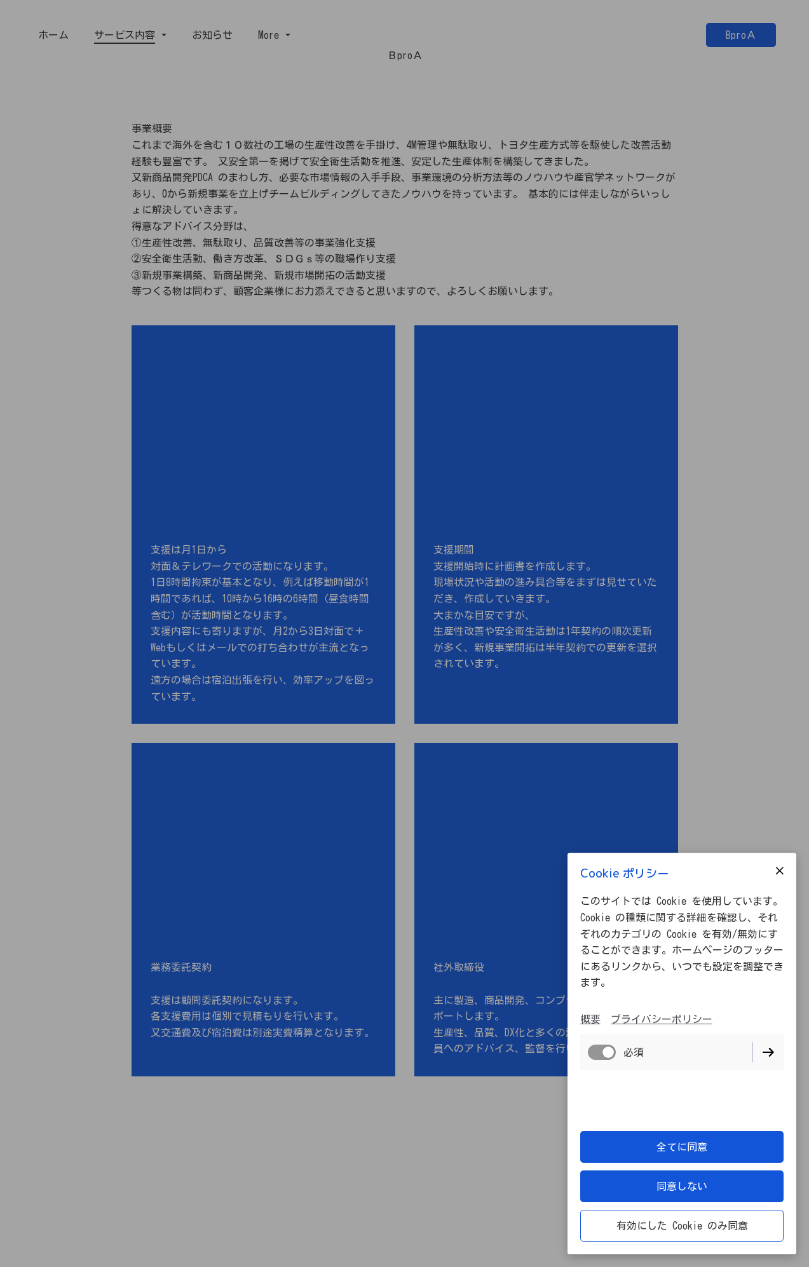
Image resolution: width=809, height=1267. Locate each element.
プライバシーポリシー (661, 1019)
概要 (590, 1019)
